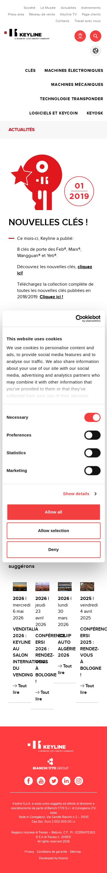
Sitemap (75, 852)
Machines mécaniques (77, 84)
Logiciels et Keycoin (53, 113)
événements (91, 8)
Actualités (68, 8)
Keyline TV (68, 14)
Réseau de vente (42, 14)
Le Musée (48, 8)
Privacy (29, 852)
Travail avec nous (87, 21)
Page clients (91, 14)
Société (29, 8)
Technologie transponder (71, 99)
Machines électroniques (74, 70)
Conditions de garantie (52, 852)
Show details (76, 493)
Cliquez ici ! (51, 297)
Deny (53, 549)
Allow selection (53, 530)
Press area (16, 14)
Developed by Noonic (53, 858)
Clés (30, 70)
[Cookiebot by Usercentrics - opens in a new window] (76, 318)
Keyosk (95, 113)
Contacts (62, 21)
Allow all (53, 511)
